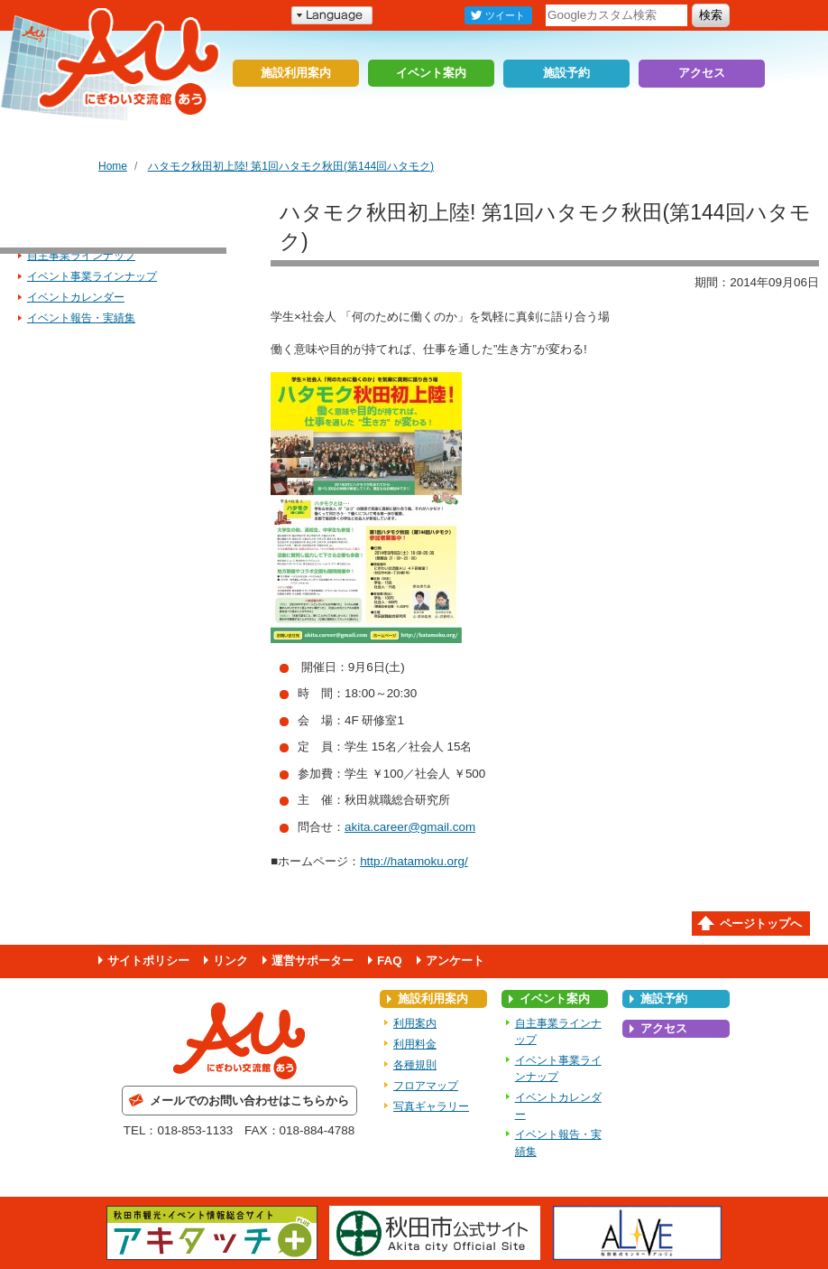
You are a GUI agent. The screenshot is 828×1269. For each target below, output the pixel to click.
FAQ (389, 960)
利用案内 (415, 1023)
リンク (230, 960)
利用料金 (415, 1044)
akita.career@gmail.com (410, 827)
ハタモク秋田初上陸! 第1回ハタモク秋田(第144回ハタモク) (291, 166)
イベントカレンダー (75, 297)
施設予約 (566, 72)
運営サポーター (312, 960)
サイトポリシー (148, 960)
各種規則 (415, 1065)
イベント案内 (431, 72)
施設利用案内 (296, 72)
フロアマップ (425, 1085)
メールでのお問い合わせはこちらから (249, 1100)
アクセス (701, 72)
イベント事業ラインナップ (92, 276)
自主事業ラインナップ (81, 255)
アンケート (455, 960)
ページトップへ (761, 923)
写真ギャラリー (431, 1106)
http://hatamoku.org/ (414, 861)
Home (112, 166)
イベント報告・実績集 (81, 318)
